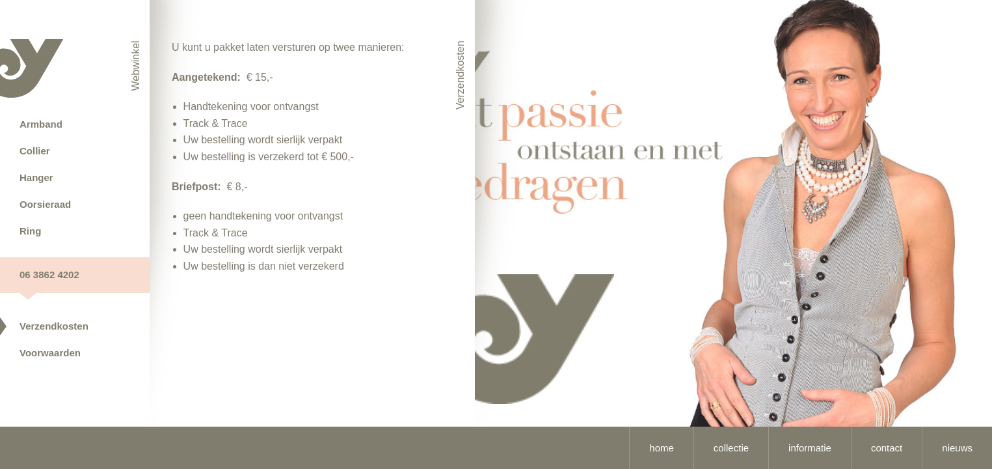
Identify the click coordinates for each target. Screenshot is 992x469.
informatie (809, 447)
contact (886, 447)
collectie (731, 447)
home (661, 447)
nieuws (957, 447)
